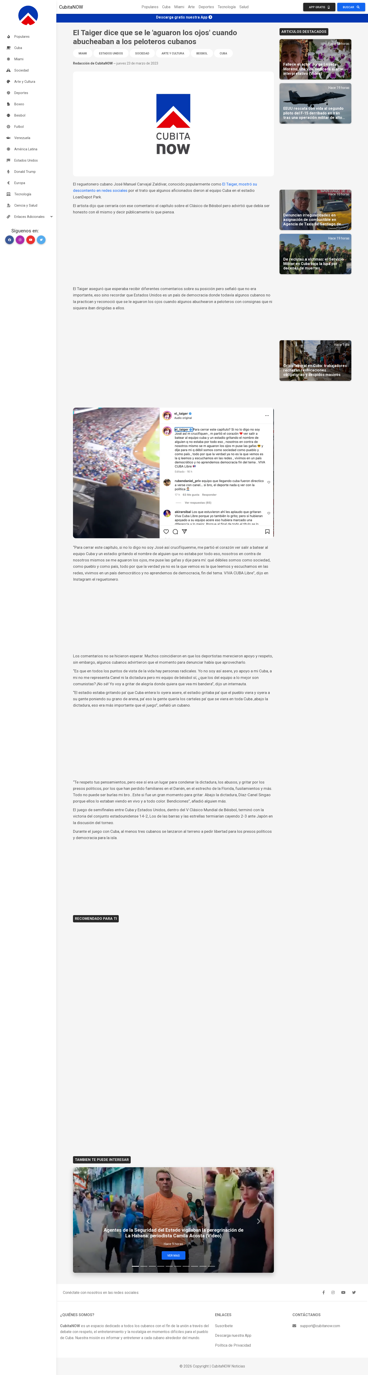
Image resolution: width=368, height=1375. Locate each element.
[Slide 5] (169, 1266)
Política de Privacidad (233, 1345)
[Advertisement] (173, 250)
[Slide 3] (152, 1266)
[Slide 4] (160, 1266)
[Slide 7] (186, 1266)
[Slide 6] (177, 1266)
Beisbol (201, 53)
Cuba (166, 7)
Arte (191, 7)
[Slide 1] (135, 1266)
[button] (28, 216)
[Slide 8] (194, 1266)
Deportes (206, 7)
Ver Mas (173, 1255)
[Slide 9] (203, 1266)
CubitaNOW (71, 7)
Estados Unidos (111, 53)
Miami (179, 7)
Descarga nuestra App (233, 1335)
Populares (150, 7)
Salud (244, 7)
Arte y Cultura (172, 53)
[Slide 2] (143, 1266)
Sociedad (142, 53)
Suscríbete (224, 1326)
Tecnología (227, 7)
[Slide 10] (211, 1266)
